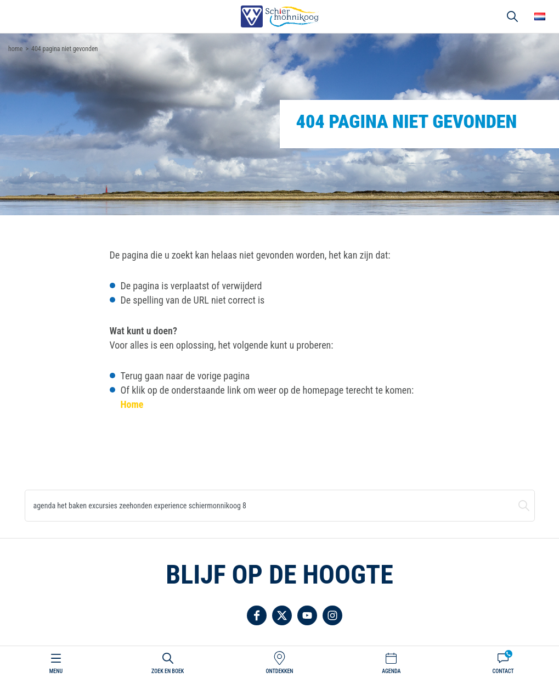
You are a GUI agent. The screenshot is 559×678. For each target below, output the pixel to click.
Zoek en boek (167, 671)
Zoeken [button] (512, 16)
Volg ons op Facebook (257, 615)
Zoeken (524, 506)
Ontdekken (279, 671)
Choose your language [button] (540, 16)
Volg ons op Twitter (282, 615)
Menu (56, 671)
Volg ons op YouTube (307, 615)
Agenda (391, 671)
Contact (502, 671)
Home (132, 404)
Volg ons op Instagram (332, 615)
